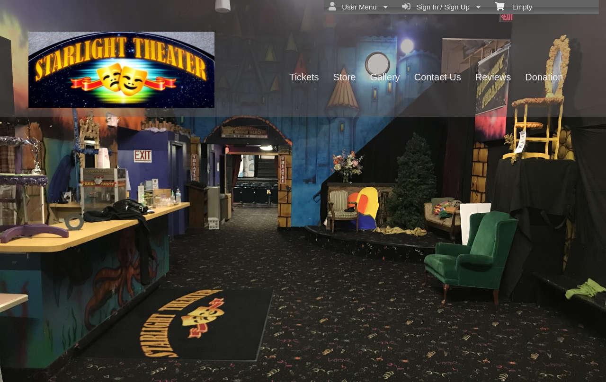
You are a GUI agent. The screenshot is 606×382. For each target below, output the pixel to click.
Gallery (385, 77)
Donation (544, 77)
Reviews (493, 77)
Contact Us (437, 77)
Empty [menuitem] (513, 6)
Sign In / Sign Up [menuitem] (441, 6)
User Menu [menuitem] (358, 6)
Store (344, 77)
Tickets (304, 77)
